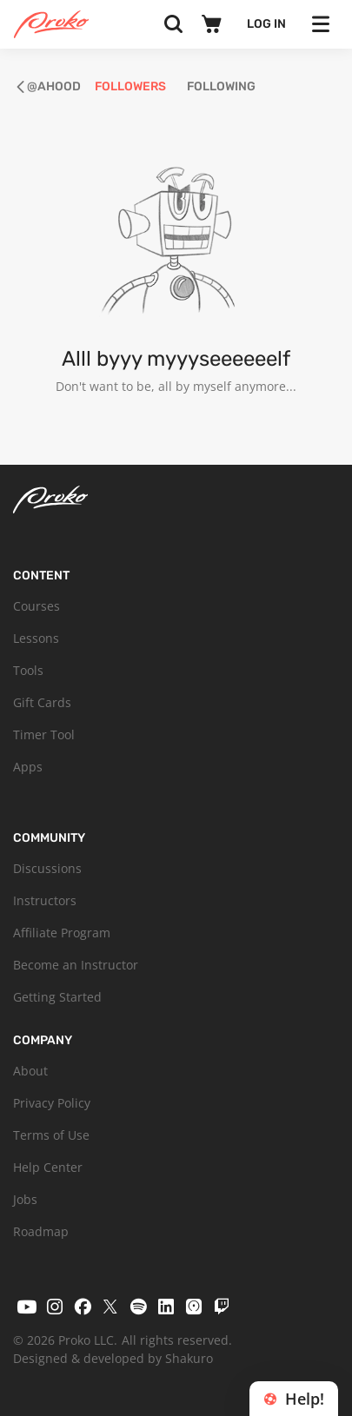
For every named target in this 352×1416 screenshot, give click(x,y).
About (30, 1070)
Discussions (47, 868)
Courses (36, 606)
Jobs (25, 1199)
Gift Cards (42, 702)
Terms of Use (51, 1135)
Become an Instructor (75, 964)
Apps (28, 766)
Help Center (48, 1167)
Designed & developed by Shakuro (113, 1358)
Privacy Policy (51, 1103)
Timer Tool (44, 734)
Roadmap (41, 1231)
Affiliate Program (61, 932)
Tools (28, 670)
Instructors (44, 900)
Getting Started (57, 997)
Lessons (36, 638)
